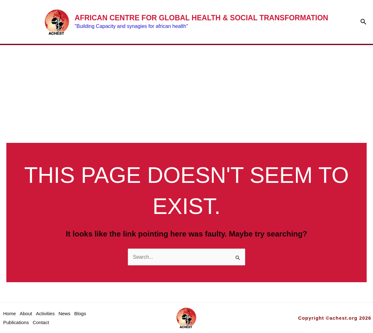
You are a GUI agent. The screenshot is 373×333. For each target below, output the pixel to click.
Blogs (224, 69)
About (78, 69)
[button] (363, 21)
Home (35, 69)
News (182, 69)
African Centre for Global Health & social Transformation (201, 18)
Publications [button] (289, 69)
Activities (131, 69)
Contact (43, 98)
